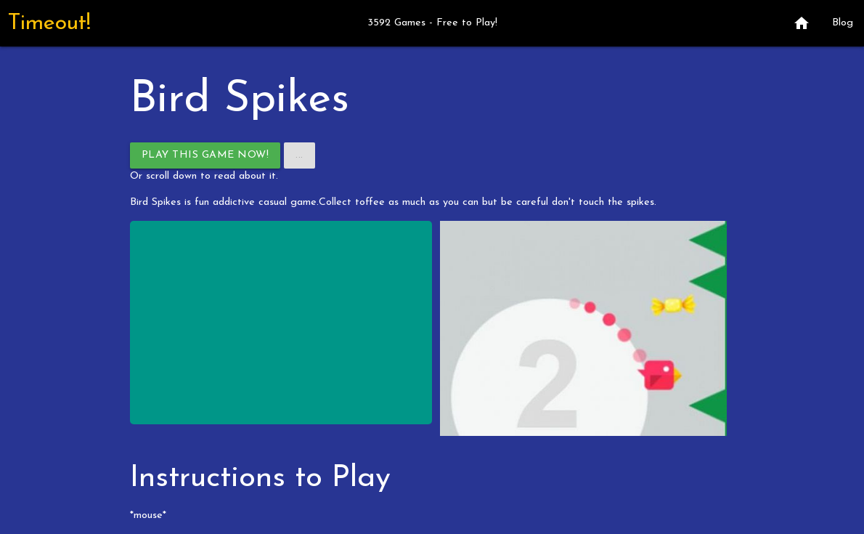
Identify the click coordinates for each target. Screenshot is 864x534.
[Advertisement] (281, 322)
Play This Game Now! (205, 155)
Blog (842, 22)
